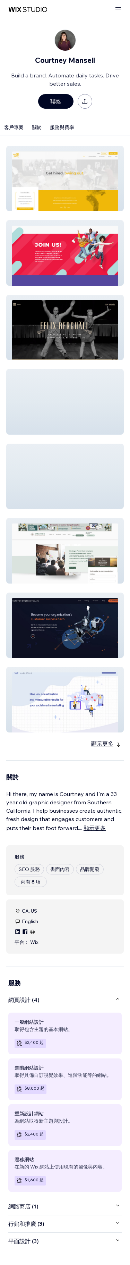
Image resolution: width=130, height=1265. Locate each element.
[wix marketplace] (27, 10)
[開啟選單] (118, 9)
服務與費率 (62, 127)
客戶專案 (14, 127)
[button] (65, 178)
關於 (37, 127)
